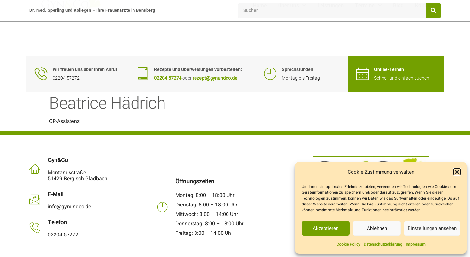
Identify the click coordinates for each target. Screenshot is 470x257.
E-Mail (55, 194)
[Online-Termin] (362, 73)
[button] (457, 172)
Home (260, 38)
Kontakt (428, 38)
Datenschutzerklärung (383, 244)
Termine (368, 38)
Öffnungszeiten (194, 181)
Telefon (57, 223)
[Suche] (433, 10)
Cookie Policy (348, 244)
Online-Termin (389, 69)
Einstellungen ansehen (432, 228)
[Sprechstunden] (270, 73)
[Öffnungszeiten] (162, 207)
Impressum (416, 244)
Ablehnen (377, 228)
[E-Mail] (34, 199)
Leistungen (330, 38)
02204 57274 (167, 78)
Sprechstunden (297, 69)
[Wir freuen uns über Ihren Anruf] (41, 73)
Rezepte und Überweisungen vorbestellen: (198, 69)
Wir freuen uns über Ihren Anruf (85, 69)
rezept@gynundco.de (215, 78)
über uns (292, 38)
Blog (398, 38)
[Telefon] (34, 227)
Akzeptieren (325, 228)
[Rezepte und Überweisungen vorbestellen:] (142, 73)
